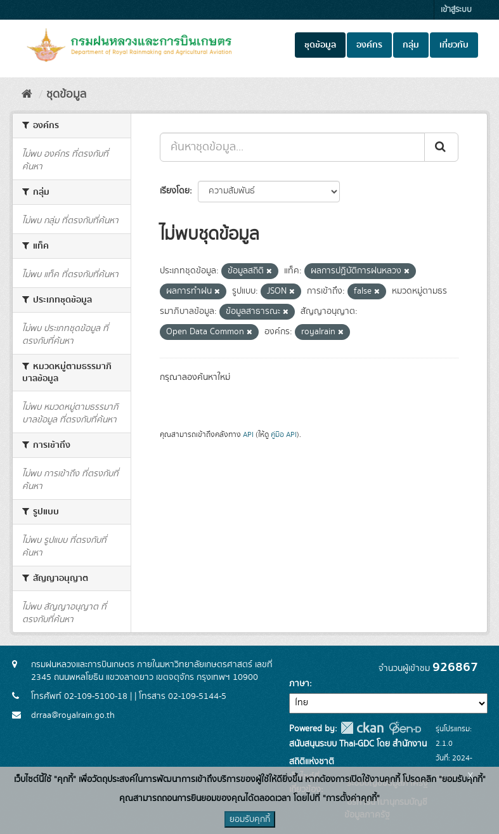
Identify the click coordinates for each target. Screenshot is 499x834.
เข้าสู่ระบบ (456, 10)
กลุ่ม (411, 45)
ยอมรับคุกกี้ (250, 819)
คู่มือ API (284, 434)
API (248, 434)
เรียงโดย (175, 191)
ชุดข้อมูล (320, 45)
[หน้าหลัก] (27, 94)
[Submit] (441, 147)
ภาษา (299, 683)
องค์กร (369, 45)
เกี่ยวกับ (454, 45)
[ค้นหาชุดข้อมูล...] (292, 147)
